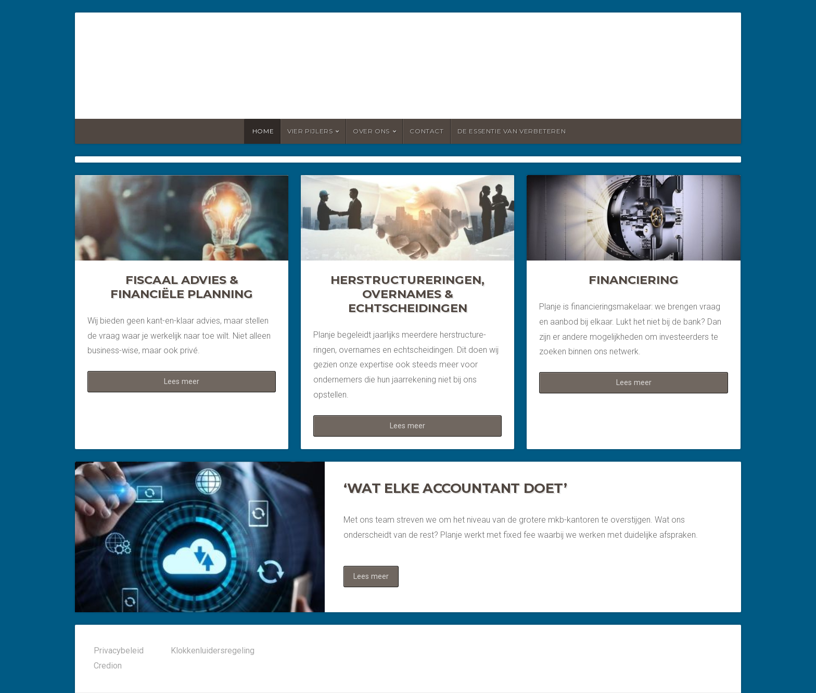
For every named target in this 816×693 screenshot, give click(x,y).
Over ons (371, 131)
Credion (108, 666)
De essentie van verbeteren (511, 131)
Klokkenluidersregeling (212, 650)
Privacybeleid (119, 650)
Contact (426, 131)
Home (263, 131)
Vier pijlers (310, 131)
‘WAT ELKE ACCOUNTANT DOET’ (455, 488)
